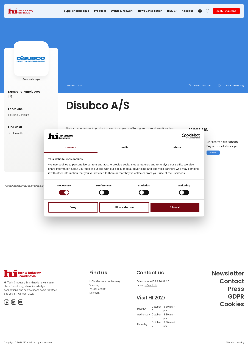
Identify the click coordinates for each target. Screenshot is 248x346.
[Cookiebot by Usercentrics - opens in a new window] (184, 136)
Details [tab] (124, 147)
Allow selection (124, 207)
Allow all (175, 207)
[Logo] (22, 11)
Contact (213, 152)
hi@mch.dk (151, 285)
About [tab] (177, 147)
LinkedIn (18, 133)
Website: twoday (235, 342)
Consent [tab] (70, 147)
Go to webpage (31, 79)
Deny (73, 207)
